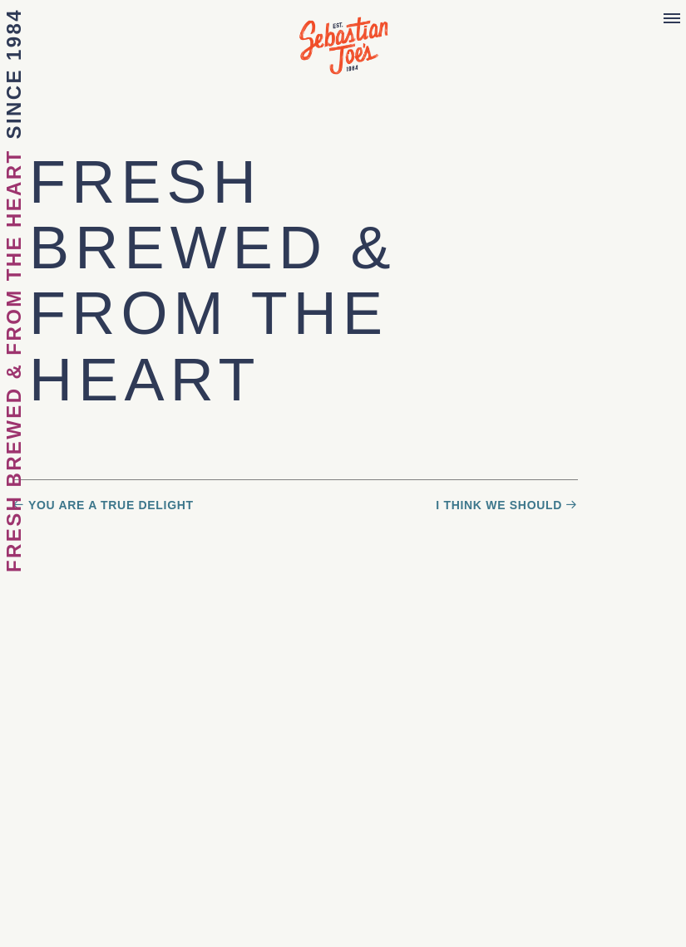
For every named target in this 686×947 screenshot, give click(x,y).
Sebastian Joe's (343, 37)
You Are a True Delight (111, 505)
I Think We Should (499, 505)
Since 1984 (13, 73)
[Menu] (672, 19)
